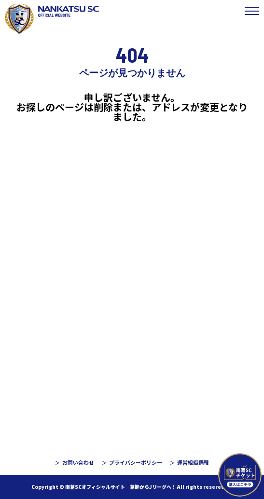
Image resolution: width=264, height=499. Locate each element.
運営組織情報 (193, 462)
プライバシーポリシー (135, 462)
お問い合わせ (78, 462)
